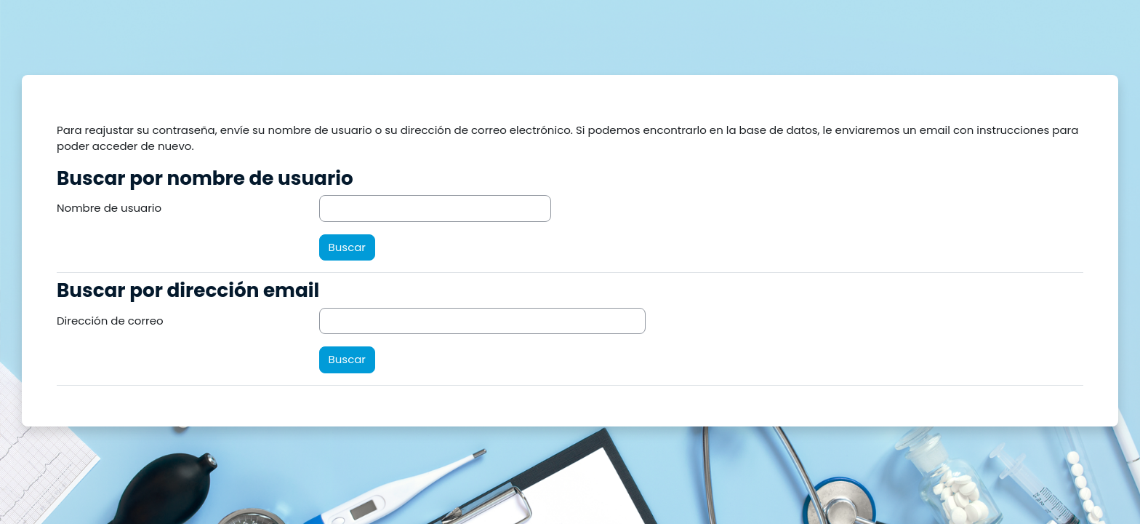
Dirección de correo (110, 320)
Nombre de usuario (109, 207)
